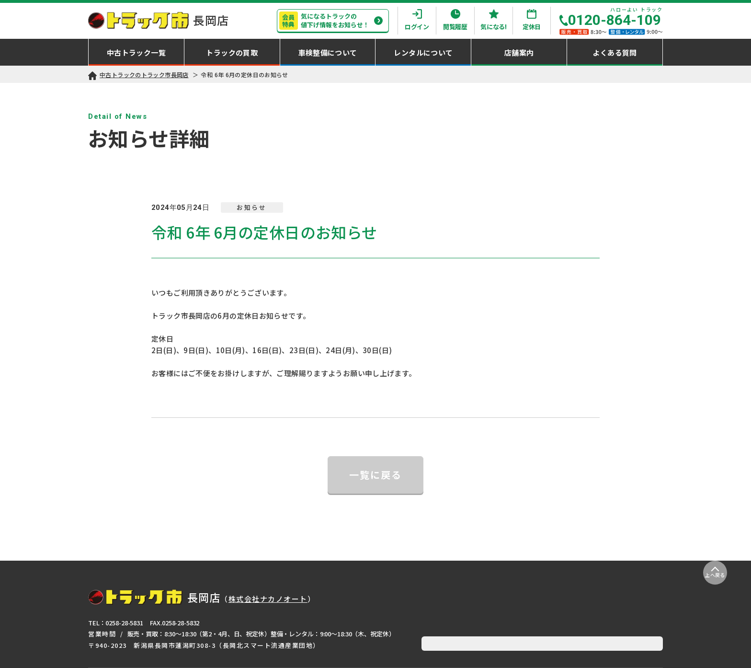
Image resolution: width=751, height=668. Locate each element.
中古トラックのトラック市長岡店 (144, 74)
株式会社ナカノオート (267, 599)
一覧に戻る (375, 475)
